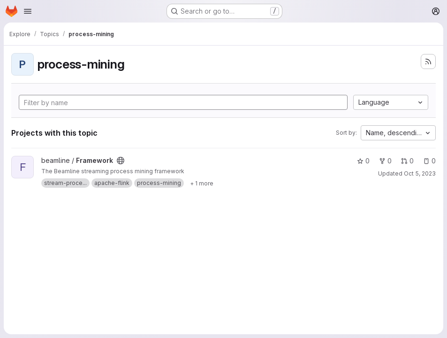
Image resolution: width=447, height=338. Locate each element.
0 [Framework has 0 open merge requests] (407, 161)
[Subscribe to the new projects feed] (428, 61)
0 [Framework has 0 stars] (363, 161)
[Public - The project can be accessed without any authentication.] (120, 160)
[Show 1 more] (202, 183)
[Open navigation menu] (27, 11)
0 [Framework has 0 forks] (385, 161)
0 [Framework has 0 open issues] (429, 161)
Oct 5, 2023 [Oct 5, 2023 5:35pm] (420, 173)
